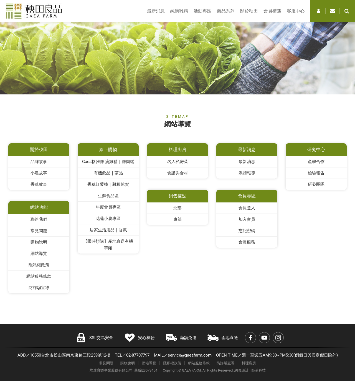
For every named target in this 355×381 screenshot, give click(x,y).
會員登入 (247, 207)
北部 (177, 207)
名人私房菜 (177, 161)
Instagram (278, 337)
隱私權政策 (39, 264)
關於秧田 (249, 11)
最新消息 (156, 11)
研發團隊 (316, 184)
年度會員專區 (108, 207)
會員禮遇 (272, 11)
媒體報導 (247, 173)
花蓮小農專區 (108, 218)
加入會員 (247, 219)
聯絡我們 (39, 219)
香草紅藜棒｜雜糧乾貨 (108, 184)
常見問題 (39, 230)
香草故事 (39, 184)
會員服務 (247, 242)
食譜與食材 (177, 173)
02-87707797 (137, 355)
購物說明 (39, 242)
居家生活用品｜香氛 (108, 229)
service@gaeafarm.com (190, 355)
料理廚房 (249, 363)
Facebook (250, 337)
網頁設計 (241, 370)
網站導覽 (39, 253)
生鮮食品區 (108, 195)
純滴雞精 (179, 11)
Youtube (264, 337)
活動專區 (202, 11)
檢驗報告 (316, 173)
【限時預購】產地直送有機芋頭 (108, 244)
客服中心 (296, 11)
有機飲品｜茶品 (108, 173)
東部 (177, 219)
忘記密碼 (247, 230)
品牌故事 (39, 161)
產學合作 (316, 161)
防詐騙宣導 (39, 287)
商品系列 (226, 11)
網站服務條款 (38, 276)
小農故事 (39, 173)
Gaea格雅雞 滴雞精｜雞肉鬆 (108, 161)
